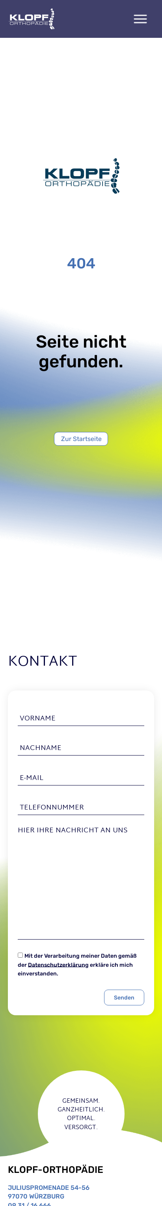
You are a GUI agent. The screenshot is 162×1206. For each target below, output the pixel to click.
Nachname (40, 748)
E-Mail (31, 778)
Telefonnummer (52, 808)
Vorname (38, 719)
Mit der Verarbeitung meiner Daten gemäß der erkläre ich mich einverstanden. (77, 965)
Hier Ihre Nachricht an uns (73, 831)
